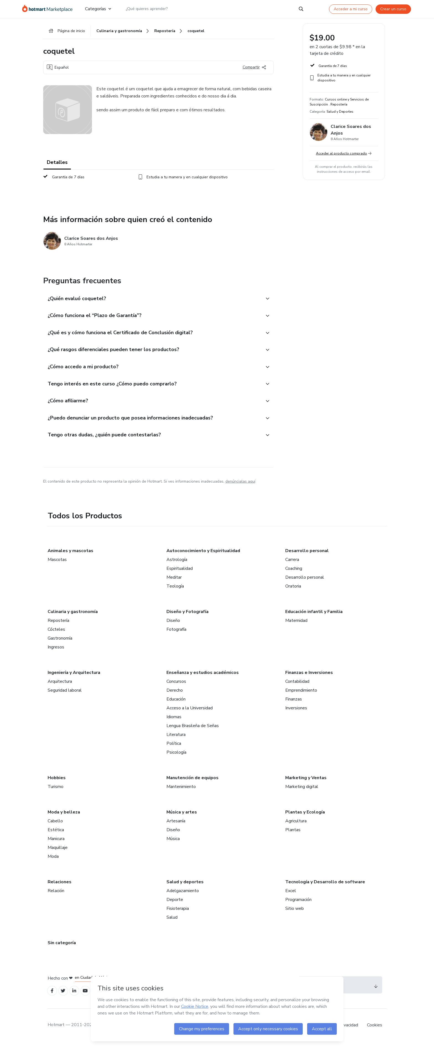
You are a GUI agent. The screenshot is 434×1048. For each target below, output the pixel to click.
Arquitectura (60, 686)
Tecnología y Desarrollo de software (325, 887)
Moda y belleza (64, 817)
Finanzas (293, 704)
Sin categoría (62, 948)
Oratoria (293, 591)
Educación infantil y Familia (314, 617)
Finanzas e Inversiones (309, 677)
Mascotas (57, 565)
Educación (176, 704)
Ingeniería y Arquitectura (74, 677)
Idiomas (173, 722)
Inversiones (296, 713)
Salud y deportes (185, 887)
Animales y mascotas (70, 556)
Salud (172, 922)
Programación (298, 905)
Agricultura (296, 826)
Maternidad (296, 625)
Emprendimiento (301, 695)
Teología (175, 591)
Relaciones (59, 887)
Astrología (176, 565)
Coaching (293, 573)
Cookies (374, 1031)
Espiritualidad (179, 573)
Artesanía (175, 826)
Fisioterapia (177, 913)
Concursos (176, 686)
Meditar (174, 582)
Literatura (176, 740)
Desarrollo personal (307, 556)
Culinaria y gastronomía (73, 617)
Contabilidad (297, 686)
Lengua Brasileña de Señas (192, 731)
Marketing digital (301, 792)
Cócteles (56, 634)
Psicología (176, 757)
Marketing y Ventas (306, 783)
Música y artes (181, 817)
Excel (290, 896)
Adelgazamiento (182, 896)
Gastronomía (60, 643)
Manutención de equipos (192, 783)
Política (173, 748)
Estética (56, 835)
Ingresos (56, 652)
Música (173, 844)
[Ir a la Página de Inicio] (49, 8)
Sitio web (294, 913)
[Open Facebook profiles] (53, 996)
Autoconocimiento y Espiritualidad (203, 556)
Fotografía (176, 634)
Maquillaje (58, 852)
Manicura (56, 844)
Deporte (174, 905)
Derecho (174, 695)
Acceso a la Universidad (189, 713)
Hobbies (57, 783)
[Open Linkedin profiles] (77, 996)
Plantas (293, 835)
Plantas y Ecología (305, 817)
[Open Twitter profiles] (64, 996)
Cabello (55, 826)
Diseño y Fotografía (187, 617)
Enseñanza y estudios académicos (202, 677)
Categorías (98, 9)
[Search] (301, 9)
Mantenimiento (181, 792)
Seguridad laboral (65, 695)
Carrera (292, 565)
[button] (152, 300)
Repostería (58, 625)
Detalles (57, 163)
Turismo (55, 792)
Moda (53, 861)
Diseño (173, 625)
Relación (56, 896)
